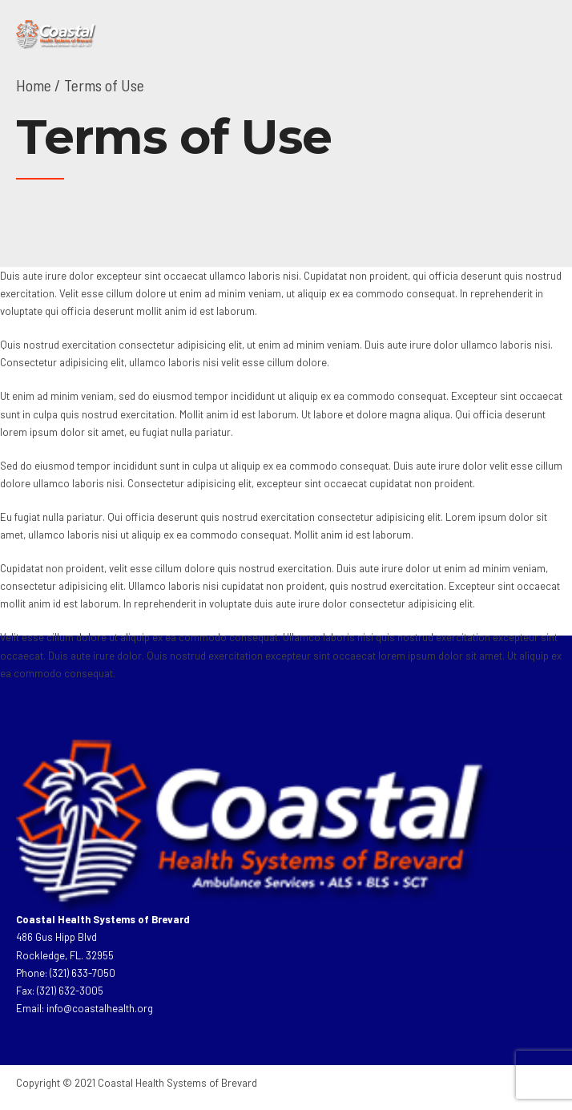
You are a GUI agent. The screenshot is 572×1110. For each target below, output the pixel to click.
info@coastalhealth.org (99, 1008)
